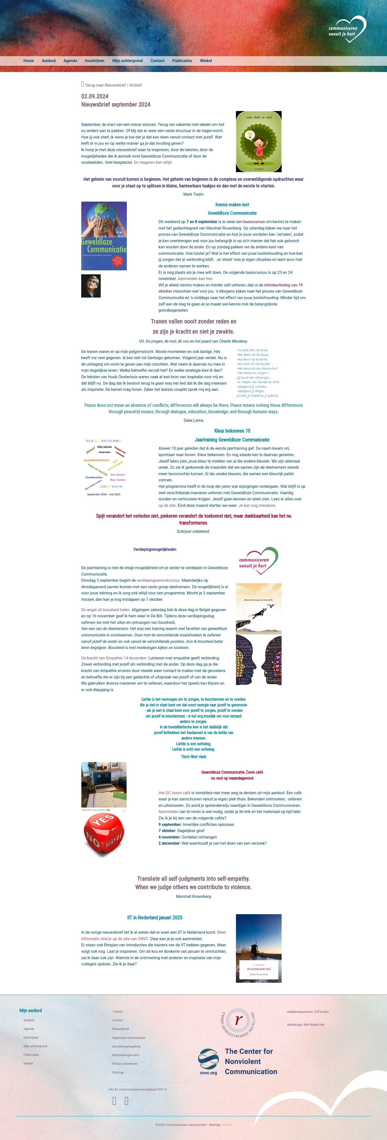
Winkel (206, 60)
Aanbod (49, 60)
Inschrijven (94, 60)
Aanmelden (168, 811)
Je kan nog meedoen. (257, 505)
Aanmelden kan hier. (195, 278)
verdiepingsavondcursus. (158, 580)
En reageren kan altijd (153, 162)
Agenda (70, 60)
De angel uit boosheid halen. (106, 609)
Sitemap (118, 1072)
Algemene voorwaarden (128, 1038)
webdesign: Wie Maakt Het (305, 1024)
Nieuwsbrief (120, 1029)
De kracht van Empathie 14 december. (114, 658)
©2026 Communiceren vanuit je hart (180, 1125)
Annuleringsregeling (126, 1046)
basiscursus (254, 221)
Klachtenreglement (125, 1055)
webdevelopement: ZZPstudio (308, 1012)
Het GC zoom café (174, 793)
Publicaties (182, 60)
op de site (166, 505)
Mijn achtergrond (127, 60)
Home (28, 60)
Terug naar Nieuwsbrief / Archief (111, 85)
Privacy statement (125, 1064)
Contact (157, 60)
